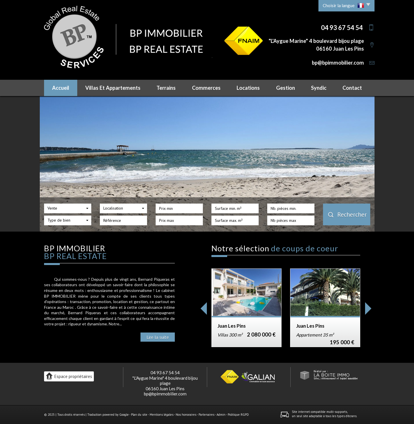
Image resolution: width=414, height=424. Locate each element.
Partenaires (206, 415)
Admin (221, 415)
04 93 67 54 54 (165, 372)
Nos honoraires (186, 415)
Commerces (206, 88)
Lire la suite (157, 337)
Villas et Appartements (112, 88)
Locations (248, 88)
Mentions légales (161, 415)
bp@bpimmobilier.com (338, 62)
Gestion (285, 88)
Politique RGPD (238, 415)
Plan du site (139, 415)
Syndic (318, 88)
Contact (352, 88)
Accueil (60, 88)
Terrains (166, 88)
